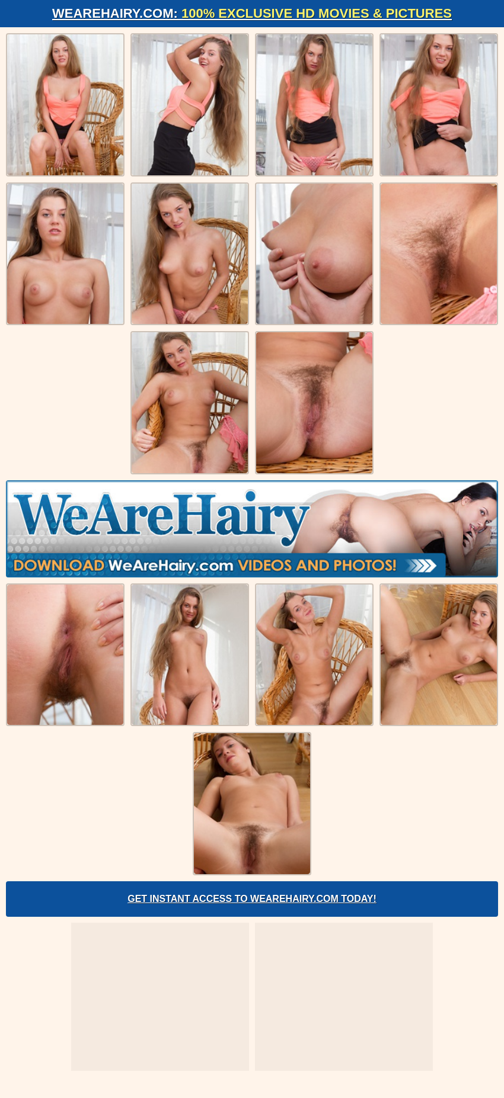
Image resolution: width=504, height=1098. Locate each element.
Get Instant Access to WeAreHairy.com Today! (252, 899)
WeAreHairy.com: (252, 13)
